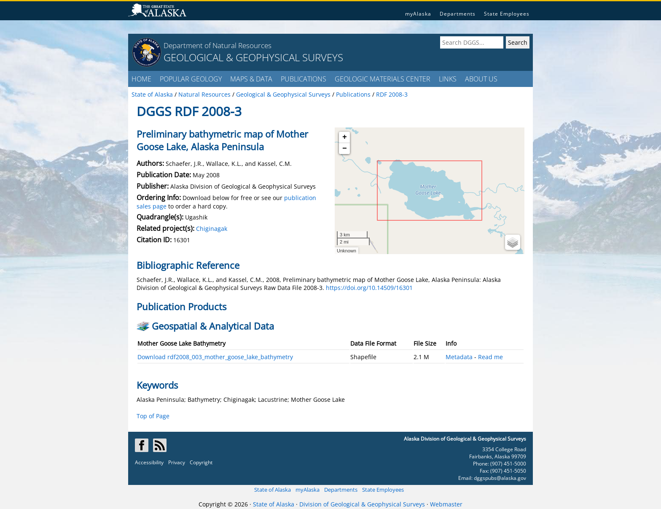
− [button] (344, 148)
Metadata (459, 357)
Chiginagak (211, 229)
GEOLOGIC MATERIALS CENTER (382, 79)
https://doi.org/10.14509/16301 (369, 288)
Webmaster (446, 504)
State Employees (506, 13)
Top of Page (153, 416)
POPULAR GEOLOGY (191, 79)
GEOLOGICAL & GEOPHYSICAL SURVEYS (253, 57)
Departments (458, 13)
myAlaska (418, 13)
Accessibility (149, 462)
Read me (490, 357)
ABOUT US (481, 79)
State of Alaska (272, 489)
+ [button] (344, 137)
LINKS (448, 79)
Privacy (176, 462)
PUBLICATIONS (303, 79)
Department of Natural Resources (217, 45)
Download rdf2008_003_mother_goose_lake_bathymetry (215, 357)
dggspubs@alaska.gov (500, 478)
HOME (141, 79)
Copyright (201, 462)
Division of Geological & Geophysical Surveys (362, 504)
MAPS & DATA (251, 79)
